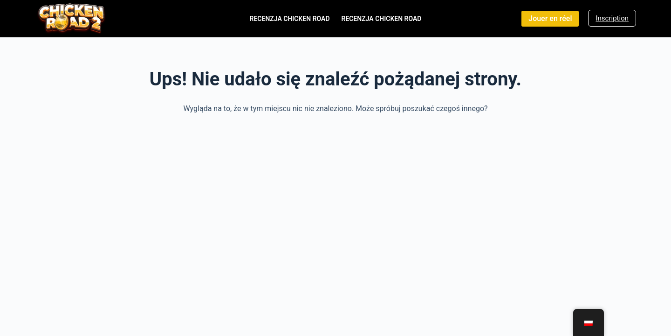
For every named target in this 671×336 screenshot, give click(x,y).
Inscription (612, 18)
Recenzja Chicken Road (290, 18)
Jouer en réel (550, 18)
